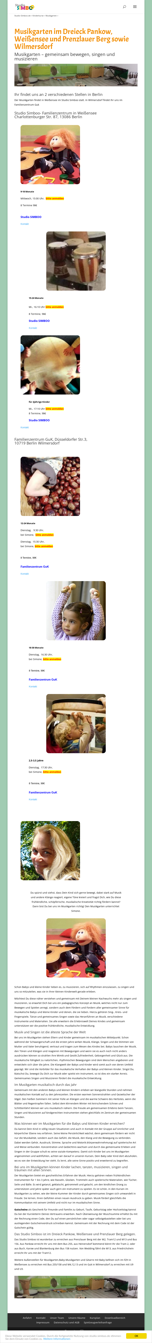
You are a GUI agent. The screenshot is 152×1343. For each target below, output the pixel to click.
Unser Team (57, 1317)
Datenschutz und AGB (66, 1322)
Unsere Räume (76, 1317)
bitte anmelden (55, 198)
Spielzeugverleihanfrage (98, 1322)
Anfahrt (27, 1317)
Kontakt (25, 224)
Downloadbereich (115, 1317)
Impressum (42, 1322)
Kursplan (95, 1317)
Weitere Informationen (56, 1339)
